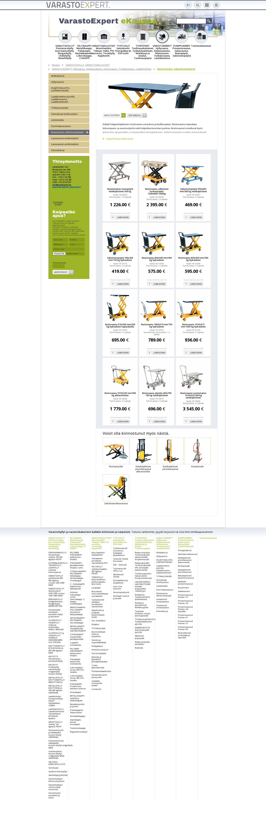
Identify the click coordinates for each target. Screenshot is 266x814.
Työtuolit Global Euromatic (120, 559)
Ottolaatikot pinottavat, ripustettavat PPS (99, 560)
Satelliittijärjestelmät (58, 775)
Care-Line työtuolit (117, 587)
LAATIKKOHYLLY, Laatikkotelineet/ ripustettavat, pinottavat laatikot (56, 714)
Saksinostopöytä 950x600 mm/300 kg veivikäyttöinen (193, 190)
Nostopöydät (184, 566)
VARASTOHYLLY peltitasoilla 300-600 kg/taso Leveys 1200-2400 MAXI (56, 580)
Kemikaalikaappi (77, 716)
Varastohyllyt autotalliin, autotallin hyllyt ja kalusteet (55, 613)
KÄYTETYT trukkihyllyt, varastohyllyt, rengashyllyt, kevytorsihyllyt (55, 669)
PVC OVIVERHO (98, 620)
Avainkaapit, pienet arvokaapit (75, 722)
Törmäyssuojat (98, 628)
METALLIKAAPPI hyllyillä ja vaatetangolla (77, 698)
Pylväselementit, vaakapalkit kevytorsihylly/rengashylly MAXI (60, 744)
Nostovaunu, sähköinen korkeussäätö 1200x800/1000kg (157, 191)
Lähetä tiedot (60, 272)
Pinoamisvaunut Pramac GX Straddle (185, 609)
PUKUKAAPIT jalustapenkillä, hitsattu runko (77, 565)
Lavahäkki (96, 587)
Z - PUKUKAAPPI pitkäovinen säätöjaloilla (77, 586)
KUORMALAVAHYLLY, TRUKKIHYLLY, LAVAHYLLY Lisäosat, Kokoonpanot (58, 567)
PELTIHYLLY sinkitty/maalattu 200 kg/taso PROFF (99, 570)
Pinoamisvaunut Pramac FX (185, 616)
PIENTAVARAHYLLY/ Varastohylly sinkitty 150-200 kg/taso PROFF (57, 556)
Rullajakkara (97, 646)
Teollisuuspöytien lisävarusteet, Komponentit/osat (143, 575)
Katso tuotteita (111, 115)
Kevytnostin (183, 587)
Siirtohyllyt (53, 767)
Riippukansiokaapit (78, 731)
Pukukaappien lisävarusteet (76, 711)
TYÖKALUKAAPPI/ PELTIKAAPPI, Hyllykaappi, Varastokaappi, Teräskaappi (78, 576)
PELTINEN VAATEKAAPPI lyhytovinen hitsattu (76, 652)
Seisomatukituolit (121, 592)
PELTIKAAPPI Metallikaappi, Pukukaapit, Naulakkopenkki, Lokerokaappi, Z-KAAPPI (78, 543)
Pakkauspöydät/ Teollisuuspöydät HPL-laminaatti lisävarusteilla (143, 566)
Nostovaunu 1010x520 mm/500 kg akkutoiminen (120, 394)
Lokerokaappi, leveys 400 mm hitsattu (77, 677)
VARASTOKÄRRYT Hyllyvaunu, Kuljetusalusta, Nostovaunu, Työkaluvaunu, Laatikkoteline (101, 69)
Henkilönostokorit (100, 649)
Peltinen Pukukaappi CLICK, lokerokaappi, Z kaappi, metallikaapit (77, 598)
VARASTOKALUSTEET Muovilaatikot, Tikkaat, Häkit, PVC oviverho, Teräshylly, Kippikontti (102, 543)
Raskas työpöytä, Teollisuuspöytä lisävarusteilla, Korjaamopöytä (142, 556)
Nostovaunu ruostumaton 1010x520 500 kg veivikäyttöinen (193, 395)
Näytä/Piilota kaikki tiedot (120, 138)
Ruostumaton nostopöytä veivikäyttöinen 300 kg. (120, 190)
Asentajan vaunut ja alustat (121, 597)
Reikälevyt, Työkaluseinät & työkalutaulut (142, 596)
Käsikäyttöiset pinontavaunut (184, 570)
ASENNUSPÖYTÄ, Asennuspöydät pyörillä (142, 629)
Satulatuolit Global (118, 575)
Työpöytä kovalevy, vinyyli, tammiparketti (142, 613)
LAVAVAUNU (57, 120)
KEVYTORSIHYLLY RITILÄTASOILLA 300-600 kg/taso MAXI (56, 649)
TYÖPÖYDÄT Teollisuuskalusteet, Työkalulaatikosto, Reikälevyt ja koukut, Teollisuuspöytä (144, 543)
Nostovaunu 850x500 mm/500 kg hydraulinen (193, 259)
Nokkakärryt (57, 75)
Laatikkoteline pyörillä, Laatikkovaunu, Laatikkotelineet (63, 99)
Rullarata (139, 647)
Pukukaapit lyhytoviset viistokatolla (75, 661)
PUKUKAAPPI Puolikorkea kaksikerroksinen (78, 686)
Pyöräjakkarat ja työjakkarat (120, 581)
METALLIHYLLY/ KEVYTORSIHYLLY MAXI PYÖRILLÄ (56, 679)
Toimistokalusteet (208, 538)
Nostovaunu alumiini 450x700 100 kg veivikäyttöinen (156, 394)
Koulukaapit (75, 692)
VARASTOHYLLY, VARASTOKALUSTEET (88, 65)
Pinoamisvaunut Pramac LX (185, 622)
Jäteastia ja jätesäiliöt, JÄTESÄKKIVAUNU (99, 659)
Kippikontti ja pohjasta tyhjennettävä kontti (98, 613)
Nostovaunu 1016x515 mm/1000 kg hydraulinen (193, 325)
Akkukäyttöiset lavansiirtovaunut (186, 576)
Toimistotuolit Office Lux (119, 569)
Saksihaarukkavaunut (187, 554)
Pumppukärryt (184, 550)
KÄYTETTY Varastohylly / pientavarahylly (55, 658)
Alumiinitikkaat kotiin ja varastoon (98, 634)
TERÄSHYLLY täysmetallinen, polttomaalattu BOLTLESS (99, 580)
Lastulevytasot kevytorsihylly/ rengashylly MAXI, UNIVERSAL (56, 755)
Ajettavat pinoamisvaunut (185, 582)
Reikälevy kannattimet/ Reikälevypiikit (141, 605)
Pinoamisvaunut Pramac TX (185, 596)
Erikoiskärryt (57, 150)
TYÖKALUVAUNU (59, 107)
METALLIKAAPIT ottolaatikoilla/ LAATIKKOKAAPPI (78, 628)
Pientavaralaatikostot (101, 671)
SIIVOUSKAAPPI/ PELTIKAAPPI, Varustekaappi (77, 620)
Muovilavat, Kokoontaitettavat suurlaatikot (100, 593)
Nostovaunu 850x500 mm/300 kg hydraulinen (157, 259)
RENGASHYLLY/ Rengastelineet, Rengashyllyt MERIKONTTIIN (55, 602)
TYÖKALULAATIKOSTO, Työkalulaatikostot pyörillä (145, 621)
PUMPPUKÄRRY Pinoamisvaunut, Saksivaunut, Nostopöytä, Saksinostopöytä (186, 542)
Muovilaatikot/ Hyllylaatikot (98, 553)
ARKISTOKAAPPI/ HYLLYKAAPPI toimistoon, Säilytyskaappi (77, 611)
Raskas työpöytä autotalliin (142, 643)
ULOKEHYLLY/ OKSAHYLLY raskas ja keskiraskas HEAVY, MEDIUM (55, 625)
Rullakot (95, 624)
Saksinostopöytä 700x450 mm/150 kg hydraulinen (120, 259)
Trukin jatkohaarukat (98, 666)
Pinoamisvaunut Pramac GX (185, 601)
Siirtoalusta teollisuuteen (64, 114)
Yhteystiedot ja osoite (58, 203)
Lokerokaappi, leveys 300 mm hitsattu (77, 669)
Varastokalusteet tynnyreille (99, 676)
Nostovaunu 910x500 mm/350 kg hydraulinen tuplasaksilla (120, 325)
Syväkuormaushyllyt (57, 771)
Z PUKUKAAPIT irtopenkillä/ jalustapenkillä (77, 636)
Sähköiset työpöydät (139, 636)
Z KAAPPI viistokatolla (75, 643)
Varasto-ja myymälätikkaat (99, 641)
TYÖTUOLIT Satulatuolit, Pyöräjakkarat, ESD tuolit (120, 541)
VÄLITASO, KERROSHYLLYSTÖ (57, 763)
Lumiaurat (96, 689)
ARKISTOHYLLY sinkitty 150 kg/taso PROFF (55, 724)
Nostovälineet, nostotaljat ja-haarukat (184, 635)
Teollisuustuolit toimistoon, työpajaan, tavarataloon (120, 551)
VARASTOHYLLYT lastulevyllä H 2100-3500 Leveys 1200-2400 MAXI (56, 592)
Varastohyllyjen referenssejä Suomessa (55, 787)
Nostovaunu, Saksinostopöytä (176, 69)
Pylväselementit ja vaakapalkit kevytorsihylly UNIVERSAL (55, 733)
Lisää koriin (123, 217)
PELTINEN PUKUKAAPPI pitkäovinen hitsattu (76, 556)
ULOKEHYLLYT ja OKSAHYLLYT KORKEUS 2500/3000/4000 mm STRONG (56, 637)
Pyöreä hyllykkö (99, 653)
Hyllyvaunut (57, 81)
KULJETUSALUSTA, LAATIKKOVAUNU (60, 89)
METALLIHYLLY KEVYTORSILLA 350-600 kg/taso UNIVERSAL (55, 689)
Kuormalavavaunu (61, 126)
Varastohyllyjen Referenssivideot (56, 779)
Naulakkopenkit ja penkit (77, 705)
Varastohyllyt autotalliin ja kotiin (54, 795)
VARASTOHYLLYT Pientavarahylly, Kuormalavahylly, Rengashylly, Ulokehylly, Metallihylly (56, 543)
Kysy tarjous (135, 115)
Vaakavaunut (184, 591)
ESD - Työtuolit (120, 564)
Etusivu (56, 65)
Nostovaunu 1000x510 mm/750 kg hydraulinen (156, 325)
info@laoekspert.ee (61, 184)
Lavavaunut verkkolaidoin (65, 138)
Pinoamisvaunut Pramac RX (185, 628)
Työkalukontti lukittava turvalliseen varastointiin (98, 603)
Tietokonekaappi (78, 728)
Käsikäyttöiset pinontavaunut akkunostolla (184, 560)
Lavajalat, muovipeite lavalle (97, 683)
